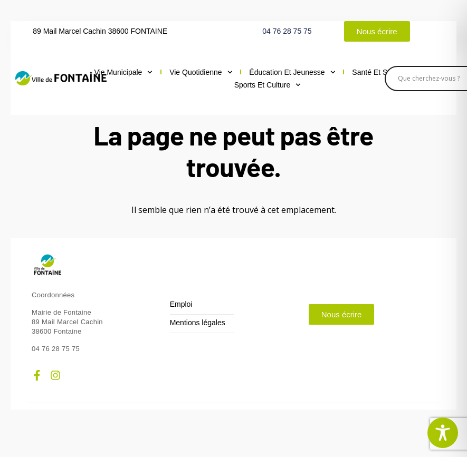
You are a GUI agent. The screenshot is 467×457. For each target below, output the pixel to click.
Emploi (181, 304)
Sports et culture (267, 85)
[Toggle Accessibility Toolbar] (442, 432)
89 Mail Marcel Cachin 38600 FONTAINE (100, 31)
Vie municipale (123, 72)
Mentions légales (197, 323)
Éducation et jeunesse (292, 72)
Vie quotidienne (200, 72)
